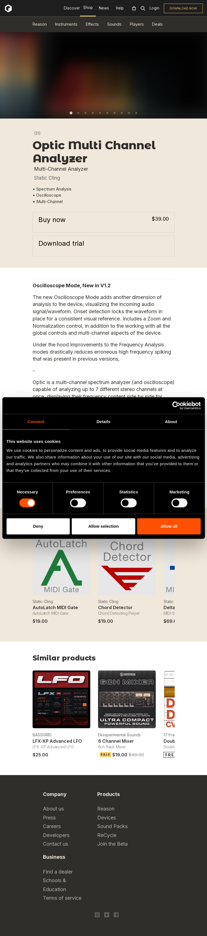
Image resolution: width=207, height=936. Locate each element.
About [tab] (171, 421)
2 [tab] (78, 113)
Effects (92, 24)
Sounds (114, 24)
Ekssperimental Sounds (119, 734)
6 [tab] (107, 113)
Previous (157, 659)
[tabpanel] (104, 71)
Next (171, 659)
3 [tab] (85, 113)
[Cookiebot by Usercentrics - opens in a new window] (176, 405)
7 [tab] (114, 113)
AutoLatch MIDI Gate (55, 607)
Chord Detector (115, 607)
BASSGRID (42, 734)
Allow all (168, 526)
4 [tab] (93, 113)
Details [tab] (104, 421)
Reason (40, 24)
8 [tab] (122, 113)
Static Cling (47, 178)
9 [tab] (129, 113)
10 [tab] (136, 113)
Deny (38, 526)
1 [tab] (71, 113)
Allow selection (103, 526)
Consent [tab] (36, 421)
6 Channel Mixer (116, 741)
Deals (157, 24)
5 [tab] (100, 113)
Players (137, 24)
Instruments (66, 24)
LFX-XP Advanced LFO (57, 741)
